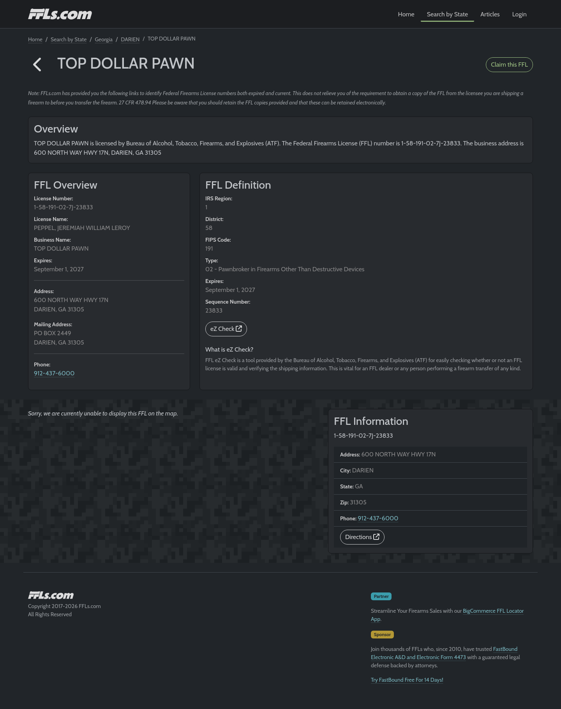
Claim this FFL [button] (509, 64)
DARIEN (130, 39)
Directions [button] (362, 537)
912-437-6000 (54, 373)
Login (519, 14)
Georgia (104, 39)
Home (406, 14)
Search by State (447, 14)
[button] (38, 64)
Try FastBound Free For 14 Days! (407, 679)
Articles (489, 14)
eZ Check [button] (226, 328)
